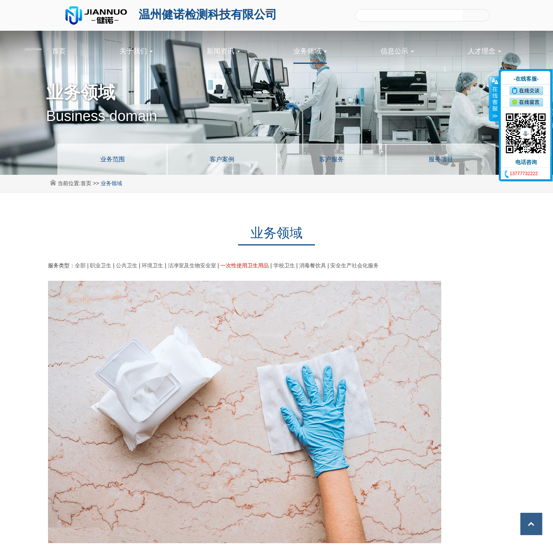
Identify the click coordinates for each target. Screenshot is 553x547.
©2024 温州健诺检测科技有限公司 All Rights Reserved (247, 535)
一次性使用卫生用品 (244, 265)
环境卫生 (152, 265)
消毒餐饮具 (312, 265)
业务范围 (112, 159)
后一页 (298, 397)
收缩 (494, 98)
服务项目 (441, 159)
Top (529, 523)
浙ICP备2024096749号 (343, 535)
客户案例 (222, 159)
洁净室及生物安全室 (192, 265)
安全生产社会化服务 (354, 265)
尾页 (322, 397)
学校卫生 (284, 265)
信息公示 (397, 51)
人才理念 (484, 51)
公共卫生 (126, 265)
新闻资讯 (223, 51)
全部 (80, 265)
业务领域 (310, 51)
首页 (59, 51)
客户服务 (331, 159)
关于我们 (136, 51)
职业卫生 (100, 265)
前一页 (255, 397)
